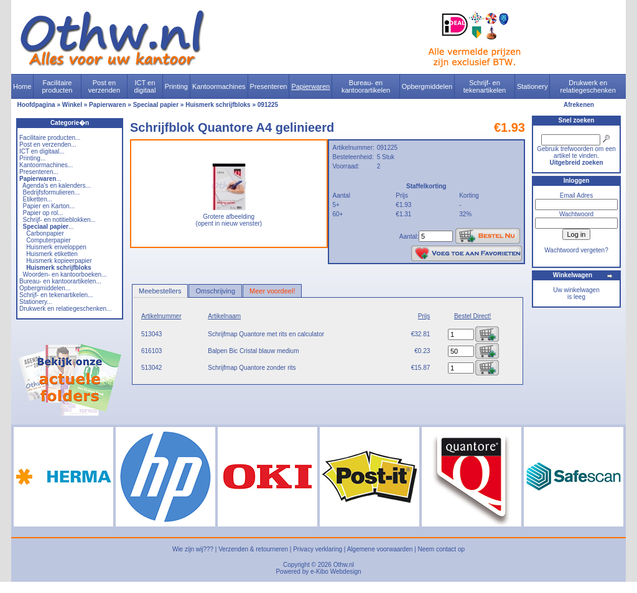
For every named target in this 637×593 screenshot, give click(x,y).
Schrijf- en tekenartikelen (484, 86)
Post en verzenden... (48, 144)
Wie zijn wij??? (192, 549)
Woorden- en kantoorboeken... (65, 274)
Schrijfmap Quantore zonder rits (251, 367)
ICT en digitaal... (42, 151)
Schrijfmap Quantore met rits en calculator (266, 334)
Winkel (72, 104)
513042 (151, 367)
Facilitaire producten (57, 86)
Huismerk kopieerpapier (59, 260)
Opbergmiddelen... (44, 288)
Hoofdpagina (36, 104)
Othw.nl (343, 564)
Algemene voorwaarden (380, 549)
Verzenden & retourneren (253, 549)
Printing (176, 86)
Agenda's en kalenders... (56, 185)
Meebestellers (160, 291)
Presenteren (268, 86)
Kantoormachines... (46, 165)
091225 (268, 104)
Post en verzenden (104, 86)
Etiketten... (37, 199)
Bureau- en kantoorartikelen (366, 86)
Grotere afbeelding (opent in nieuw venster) (228, 217)
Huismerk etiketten (52, 254)
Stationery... (35, 301)
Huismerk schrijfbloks (217, 104)
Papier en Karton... (49, 206)
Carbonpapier (45, 233)
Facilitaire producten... (49, 137)
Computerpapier (48, 240)
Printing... (32, 158)
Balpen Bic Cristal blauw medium (253, 350)
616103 (151, 350)
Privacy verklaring (317, 549)
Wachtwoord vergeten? (576, 250)
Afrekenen (579, 104)
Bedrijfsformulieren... (51, 192)
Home (22, 86)
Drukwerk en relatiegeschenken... (65, 308)
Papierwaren (310, 86)
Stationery (532, 86)
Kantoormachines (219, 86)
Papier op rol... (43, 212)
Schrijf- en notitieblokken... (59, 219)
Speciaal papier (156, 104)
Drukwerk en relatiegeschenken (588, 86)
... (40, 178)
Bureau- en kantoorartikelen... (60, 281)
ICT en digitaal (145, 86)
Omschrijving (215, 291)
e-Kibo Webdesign (335, 571)
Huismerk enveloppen (56, 247)
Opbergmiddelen (427, 86)
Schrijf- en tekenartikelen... (56, 295)
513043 (151, 334)
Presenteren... (38, 171)
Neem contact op (441, 549)
